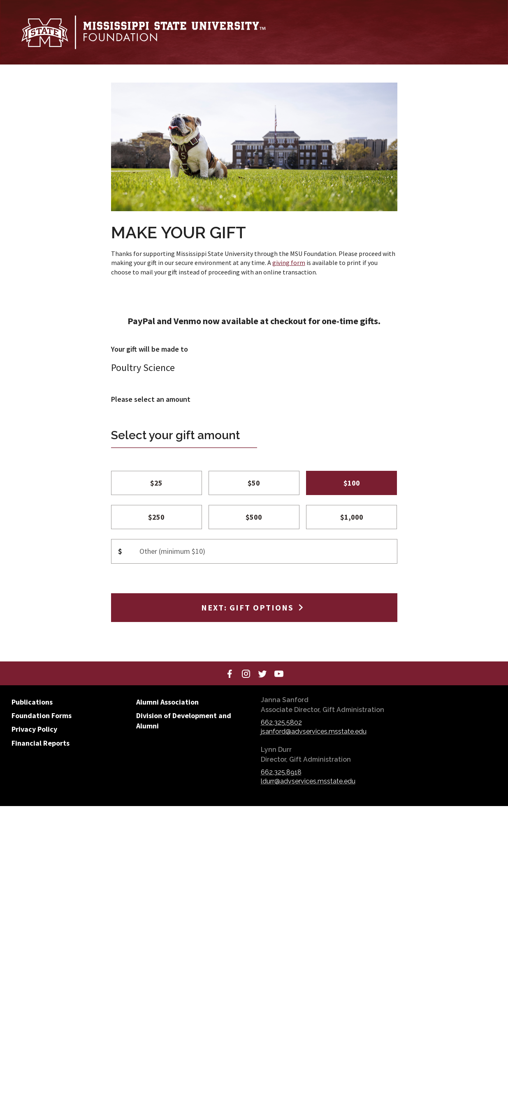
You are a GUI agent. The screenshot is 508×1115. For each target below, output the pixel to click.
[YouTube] (279, 673)
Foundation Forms (42, 715)
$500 (254, 517)
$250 (156, 517)
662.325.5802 (281, 722)
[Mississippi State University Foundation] (143, 32)
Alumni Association (167, 702)
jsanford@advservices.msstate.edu (314, 731)
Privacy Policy (34, 729)
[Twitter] (262, 673)
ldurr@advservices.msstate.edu (308, 781)
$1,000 (351, 517)
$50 (254, 483)
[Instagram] (246, 673)
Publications (32, 702)
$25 (156, 483)
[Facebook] (229, 673)
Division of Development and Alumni (183, 720)
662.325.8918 (281, 772)
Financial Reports (41, 743)
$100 (351, 483)
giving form (288, 262)
